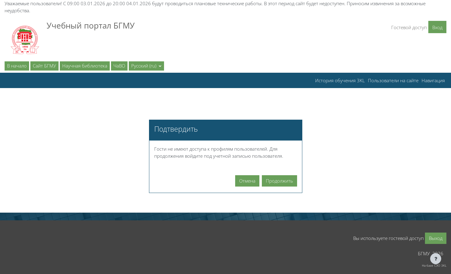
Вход (437, 27)
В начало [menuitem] (17, 66)
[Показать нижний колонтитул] (435, 258)
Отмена (247, 181)
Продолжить (279, 181)
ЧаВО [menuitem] (119, 66)
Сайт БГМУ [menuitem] (44, 66)
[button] (146, 66)
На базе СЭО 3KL (434, 265)
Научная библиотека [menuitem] (84, 66)
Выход (435, 238)
